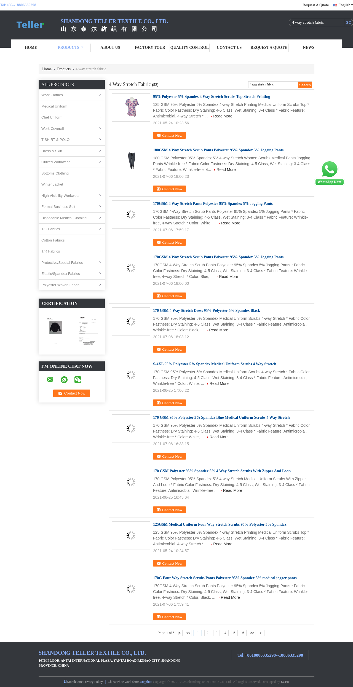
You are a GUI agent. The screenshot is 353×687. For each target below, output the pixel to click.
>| (261, 633)
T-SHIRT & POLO (55, 140)
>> (252, 633)
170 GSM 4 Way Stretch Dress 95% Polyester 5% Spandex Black (206, 310)
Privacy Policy (93, 682)
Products (70, 47)
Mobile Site (73, 682)
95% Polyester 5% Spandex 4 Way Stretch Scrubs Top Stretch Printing (211, 97)
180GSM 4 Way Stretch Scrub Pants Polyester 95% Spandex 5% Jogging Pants (218, 150)
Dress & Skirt (51, 151)
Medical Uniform (54, 106)
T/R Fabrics (50, 251)
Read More (222, 116)
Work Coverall (52, 129)
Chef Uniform (52, 117)
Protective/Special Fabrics (62, 263)
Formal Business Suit (58, 207)
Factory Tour (150, 47)
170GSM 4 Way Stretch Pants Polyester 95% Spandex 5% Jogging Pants (213, 204)
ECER (285, 682)
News (308, 47)
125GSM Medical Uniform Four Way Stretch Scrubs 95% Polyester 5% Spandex (220, 524)
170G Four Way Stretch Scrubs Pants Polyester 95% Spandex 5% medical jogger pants (225, 578)
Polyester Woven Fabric (60, 285)
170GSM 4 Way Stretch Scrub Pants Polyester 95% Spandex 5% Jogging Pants (218, 257)
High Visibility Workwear (60, 196)
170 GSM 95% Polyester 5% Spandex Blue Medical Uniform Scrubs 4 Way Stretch (221, 417)
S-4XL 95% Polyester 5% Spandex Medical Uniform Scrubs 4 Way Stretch (214, 364)
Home (31, 47)
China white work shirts (124, 682)
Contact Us (229, 47)
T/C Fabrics (50, 229)
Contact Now (172, 135)
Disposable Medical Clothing (64, 218)
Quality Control (189, 47)
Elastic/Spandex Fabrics (60, 274)
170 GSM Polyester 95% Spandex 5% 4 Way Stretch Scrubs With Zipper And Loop (222, 471)
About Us (110, 47)
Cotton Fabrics (53, 240)
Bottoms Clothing (55, 173)
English (345, 5)
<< (188, 633)
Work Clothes (52, 95)
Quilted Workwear (55, 162)
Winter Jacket (52, 184)
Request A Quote (316, 5)
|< (179, 633)
